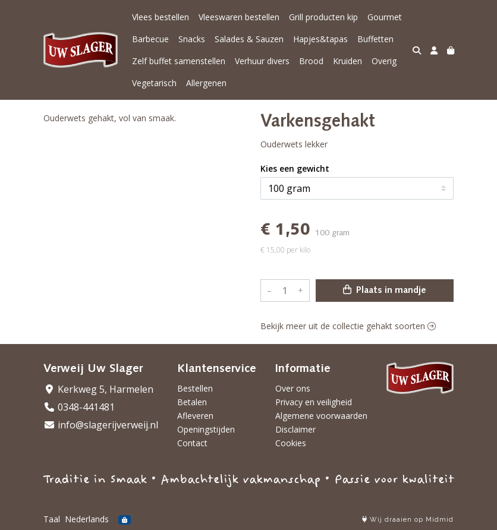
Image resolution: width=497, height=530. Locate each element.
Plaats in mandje (384, 290)
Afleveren (195, 415)
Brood (311, 61)
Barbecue (150, 39)
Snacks (191, 39)
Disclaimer (295, 429)
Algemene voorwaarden (321, 415)
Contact (192, 443)
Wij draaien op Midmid (408, 519)
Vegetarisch (154, 83)
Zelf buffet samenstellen (178, 61)
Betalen (192, 402)
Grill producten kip (323, 17)
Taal (51, 519)
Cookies (290, 443)
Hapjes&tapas (320, 39)
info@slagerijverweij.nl (100, 424)
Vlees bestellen (160, 17)
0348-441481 (79, 407)
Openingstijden (206, 429)
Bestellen (195, 388)
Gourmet (384, 17)
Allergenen (206, 83)
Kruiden (347, 61)
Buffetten (375, 39)
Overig (384, 61)
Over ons (292, 388)
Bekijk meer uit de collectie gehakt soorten (348, 326)
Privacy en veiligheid (313, 402)
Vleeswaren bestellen (239, 17)
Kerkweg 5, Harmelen (98, 389)
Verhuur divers (262, 61)
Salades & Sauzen (249, 39)
